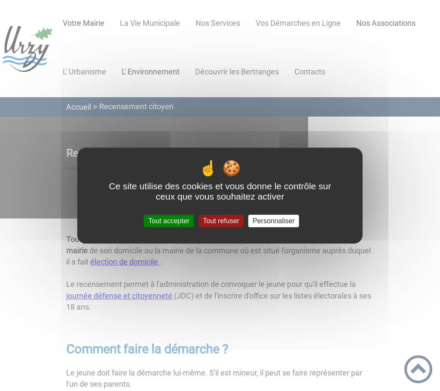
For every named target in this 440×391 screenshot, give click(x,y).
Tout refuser (221, 221)
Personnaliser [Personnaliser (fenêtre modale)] (274, 221)
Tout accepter (168, 221)
